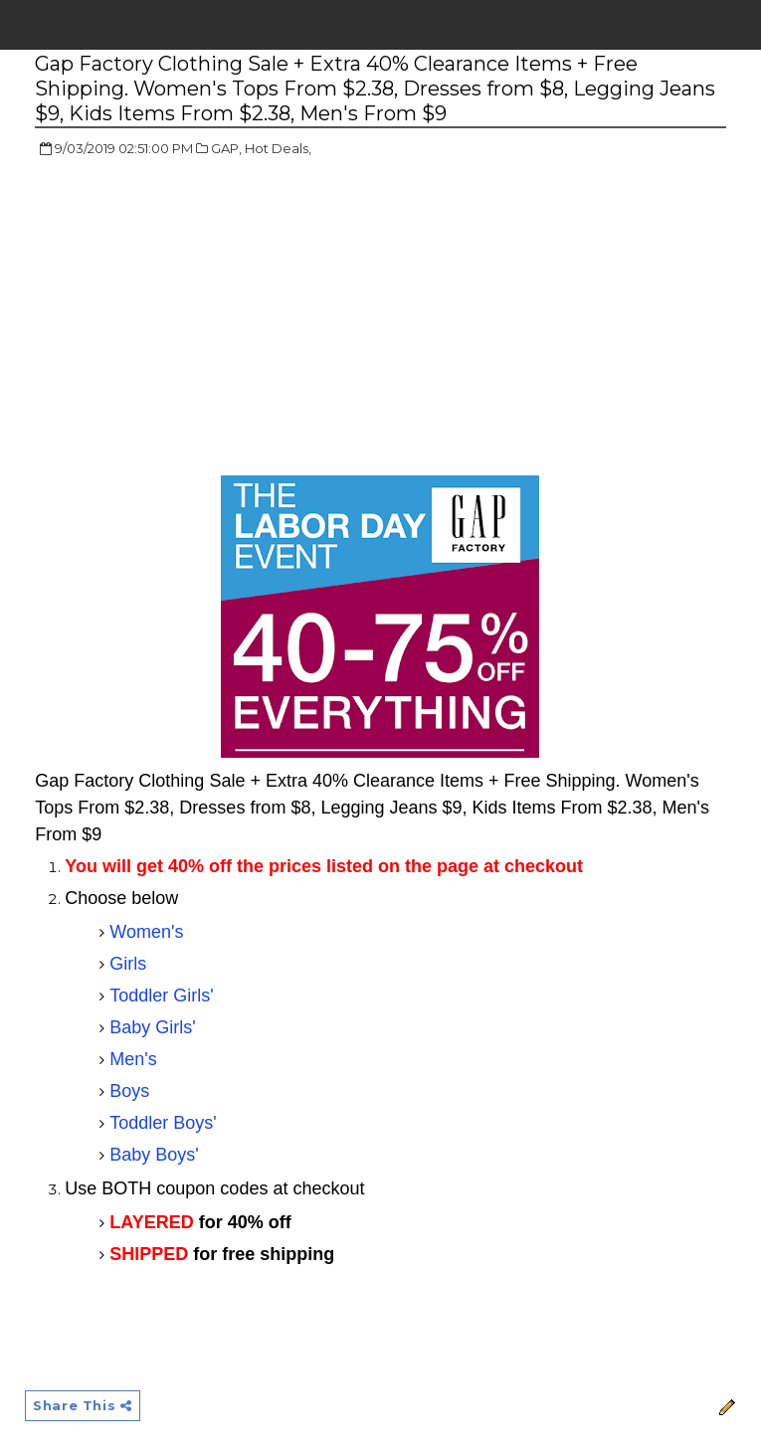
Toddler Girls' (161, 995)
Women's (146, 932)
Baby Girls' (152, 1027)
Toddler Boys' (163, 1123)
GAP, (226, 148)
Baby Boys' (153, 1155)
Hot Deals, (278, 148)
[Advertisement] (202, 318)
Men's (132, 1059)
